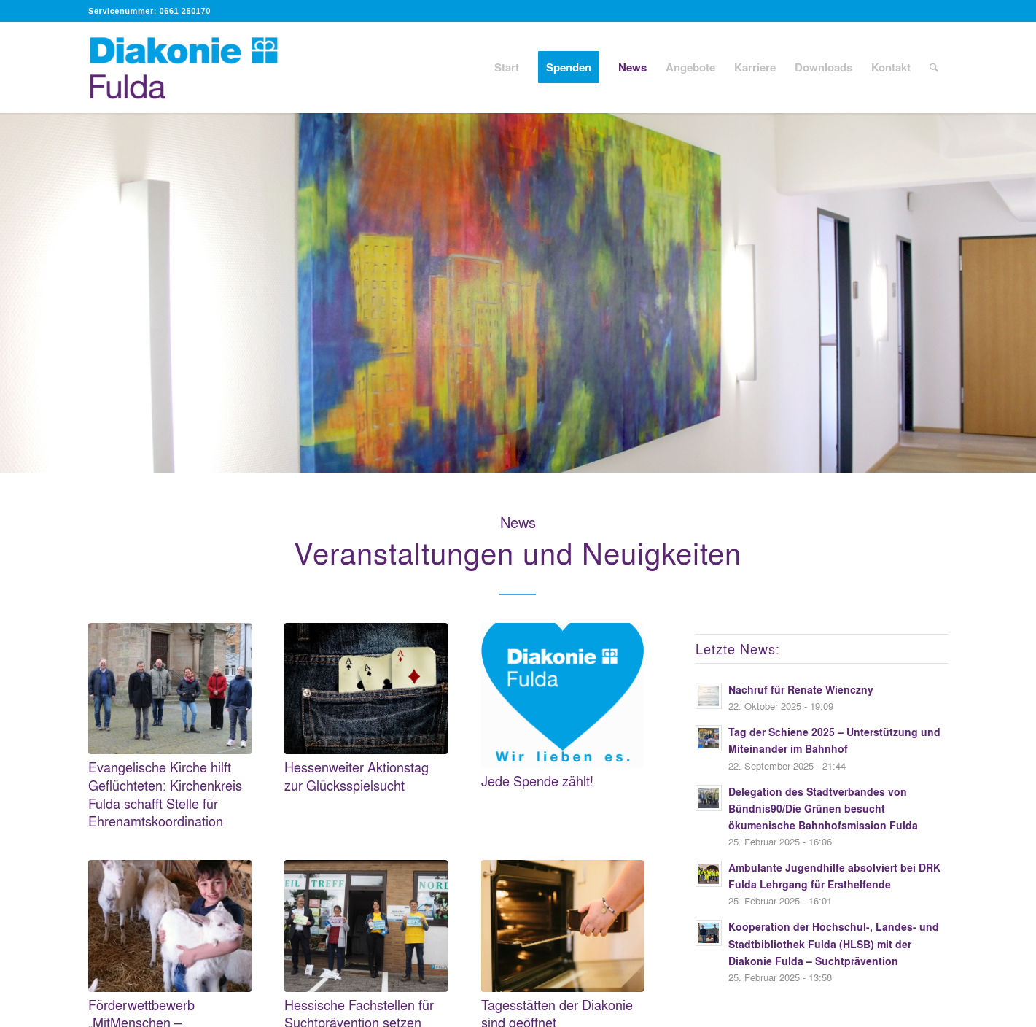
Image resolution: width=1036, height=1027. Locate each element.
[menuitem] (507, 67)
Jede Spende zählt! (537, 781)
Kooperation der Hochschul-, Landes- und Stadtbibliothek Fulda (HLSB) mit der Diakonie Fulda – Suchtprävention (833, 943)
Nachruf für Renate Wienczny (800, 690)
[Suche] (934, 67)
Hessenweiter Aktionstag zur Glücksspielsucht (356, 776)
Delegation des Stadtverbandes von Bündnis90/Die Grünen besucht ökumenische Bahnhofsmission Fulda (823, 808)
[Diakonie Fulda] (199, 67)
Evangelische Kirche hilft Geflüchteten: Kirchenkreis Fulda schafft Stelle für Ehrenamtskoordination (165, 794)
